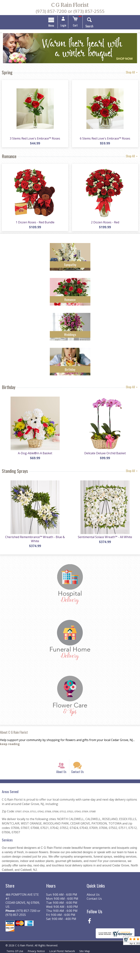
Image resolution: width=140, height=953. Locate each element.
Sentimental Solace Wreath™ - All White (105, 537)
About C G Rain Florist (14, 732)
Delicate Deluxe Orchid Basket (105, 453)
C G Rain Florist (70, 5)
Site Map (84, 951)
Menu (51, 25)
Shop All (132, 72)
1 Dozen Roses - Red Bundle (35, 222)
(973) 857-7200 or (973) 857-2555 (70, 11)
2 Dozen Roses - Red (105, 222)
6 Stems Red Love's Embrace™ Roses (105, 138)
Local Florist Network (62, 951)
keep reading (10, 744)
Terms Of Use (14, 951)
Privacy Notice (36, 951)
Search (89, 26)
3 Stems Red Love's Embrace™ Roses (35, 138)
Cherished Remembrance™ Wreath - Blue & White (35, 539)
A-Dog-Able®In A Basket (35, 453)
